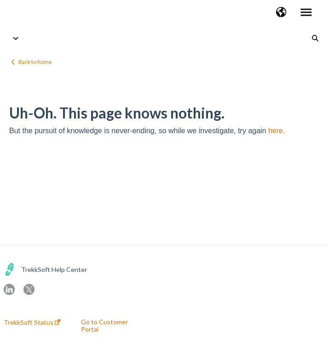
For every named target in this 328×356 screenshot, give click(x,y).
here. (276, 131)
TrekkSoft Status (32, 322)
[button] (281, 12)
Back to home (35, 61)
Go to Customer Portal (104, 325)
